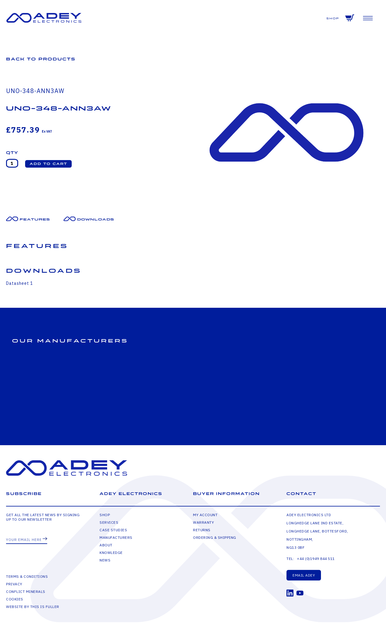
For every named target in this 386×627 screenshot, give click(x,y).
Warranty (203, 522)
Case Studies (113, 530)
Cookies (14, 599)
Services (109, 522)
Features (35, 219)
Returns (202, 530)
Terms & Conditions (27, 576)
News (105, 560)
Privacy (14, 584)
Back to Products (41, 59)
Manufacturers (116, 537)
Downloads (95, 219)
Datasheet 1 (19, 283)
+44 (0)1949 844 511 (316, 558)
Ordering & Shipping (214, 537)
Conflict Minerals (25, 591)
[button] (48, 164)
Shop (332, 18)
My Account (205, 515)
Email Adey (304, 575)
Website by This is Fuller (32, 606)
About (106, 545)
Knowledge (111, 552)
